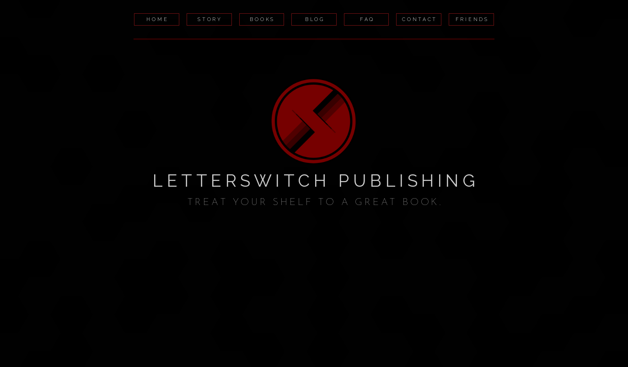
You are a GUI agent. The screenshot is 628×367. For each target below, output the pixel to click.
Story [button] (210, 19)
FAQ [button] (367, 19)
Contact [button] (419, 19)
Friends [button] (472, 19)
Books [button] (262, 19)
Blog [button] (315, 19)
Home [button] (157, 19)
